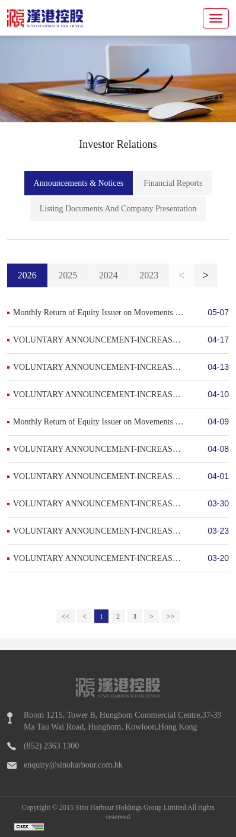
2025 (67, 275)
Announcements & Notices (79, 184)
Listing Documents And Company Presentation (118, 209)
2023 (148, 275)
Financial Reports (172, 184)
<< (66, 623)
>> (171, 623)
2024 (108, 275)
